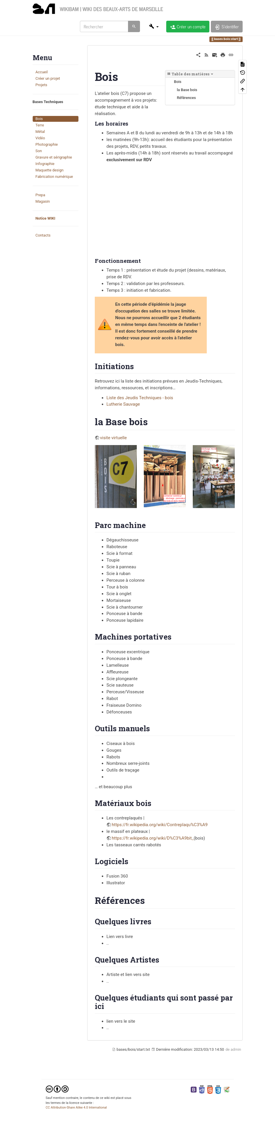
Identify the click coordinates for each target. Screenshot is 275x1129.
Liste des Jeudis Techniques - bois (139, 397)
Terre (40, 125)
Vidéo (40, 138)
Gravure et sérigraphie (54, 157)
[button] (153, 26)
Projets (42, 85)
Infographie (45, 163)
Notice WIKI (45, 218)
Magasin (43, 201)
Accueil (42, 72)
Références (186, 97)
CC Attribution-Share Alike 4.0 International (76, 1107)
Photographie (47, 144)
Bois (39, 119)
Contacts (43, 235)
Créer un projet (48, 78)
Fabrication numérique (54, 176)
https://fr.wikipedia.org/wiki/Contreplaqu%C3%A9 (160, 824)
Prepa (40, 195)
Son (39, 151)
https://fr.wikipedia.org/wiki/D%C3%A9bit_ (153, 838)
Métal (40, 131)
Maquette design (50, 170)
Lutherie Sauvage (123, 404)
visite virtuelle (113, 437)
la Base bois (187, 90)
